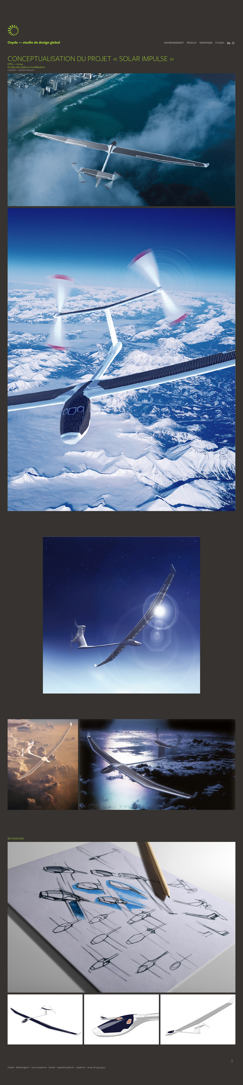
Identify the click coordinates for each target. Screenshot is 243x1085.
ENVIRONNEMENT (174, 43)
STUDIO (219, 43)
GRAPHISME (206, 43)
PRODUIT (192, 43)
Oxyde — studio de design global (34, 42)
